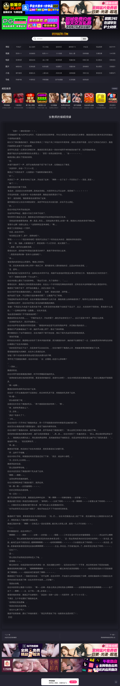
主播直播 (99, 53)
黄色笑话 (99, 73)
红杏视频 (72, 80)
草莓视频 (45, 80)
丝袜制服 (86, 53)
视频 (7, 53)
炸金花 (85, 47)
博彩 (7, 47)
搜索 (84, 39)
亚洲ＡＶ (19, 53)
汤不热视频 (59, 80)
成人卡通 (45, 60)
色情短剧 (86, 80)
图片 (7, 66)
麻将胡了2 (72, 47)
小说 (7, 73)
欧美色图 (45, 66)
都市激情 (19, 73)
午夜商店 (32, 80)
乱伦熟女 (99, 60)
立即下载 (73, 682)
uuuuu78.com (60, 34)
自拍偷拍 (32, 53)
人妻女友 (45, 73)
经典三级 (86, 60)
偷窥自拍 (19, 66)
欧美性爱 (59, 60)
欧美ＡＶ (45, 53)
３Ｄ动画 (59, 53)
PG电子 (18, 47)
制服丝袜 (72, 60)
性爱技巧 (112, 73)
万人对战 (45, 47)
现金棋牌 (99, 47)
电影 (7, 60)
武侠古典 (59, 73)
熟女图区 (99, 66)
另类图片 (112, 66)
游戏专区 (59, 47)
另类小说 (86, 73)
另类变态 (112, 60)
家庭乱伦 (32, 73)
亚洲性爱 (19, 60)
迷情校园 (72, 73)
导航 (7, 79)
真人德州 (32, 47)
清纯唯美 (86, 66)
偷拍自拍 (32, 60)
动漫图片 (59, 66)
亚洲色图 (32, 66)
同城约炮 (19, 80)
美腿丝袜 (72, 66)
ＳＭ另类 (112, 53)
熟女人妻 (72, 53)
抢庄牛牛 (112, 47)
